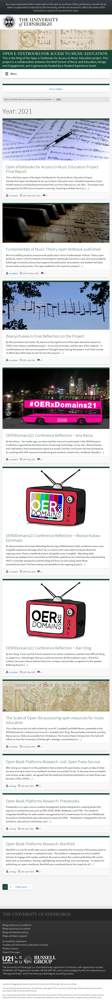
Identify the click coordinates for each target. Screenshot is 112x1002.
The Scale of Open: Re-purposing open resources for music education (55, 720)
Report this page (11, 952)
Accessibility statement (14, 941)
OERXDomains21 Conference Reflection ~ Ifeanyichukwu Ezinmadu (53, 538)
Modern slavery (10, 948)
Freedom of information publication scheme (25, 944)
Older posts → (22, 886)
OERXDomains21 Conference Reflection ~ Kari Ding (48, 648)
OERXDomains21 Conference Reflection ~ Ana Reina (49, 435)
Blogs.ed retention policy (16, 932)
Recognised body (12, 973)
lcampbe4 (13, 195)
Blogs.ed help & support (15, 935)
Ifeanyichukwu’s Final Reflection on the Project (45, 336)
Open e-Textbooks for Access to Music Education (55, 54)
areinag (12, 786)
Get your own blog (68, 984)
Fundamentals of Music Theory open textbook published (53, 249)
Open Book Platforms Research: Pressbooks (42, 801)
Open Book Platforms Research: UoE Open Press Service (53, 761)
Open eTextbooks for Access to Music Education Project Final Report (52, 169)
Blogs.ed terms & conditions (17, 925)
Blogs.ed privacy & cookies (16, 928)
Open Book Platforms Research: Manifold (40, 843)
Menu (13, 75)
